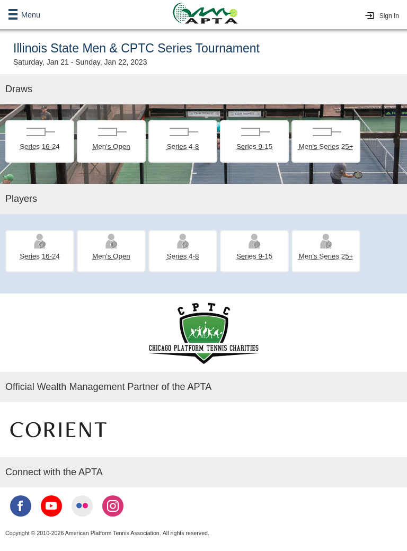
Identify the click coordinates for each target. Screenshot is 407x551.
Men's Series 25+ (326, 146)
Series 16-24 (40, 146)
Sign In (389, 16)
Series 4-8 (183, 146)
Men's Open (111, 146)
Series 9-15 (254, 146)
